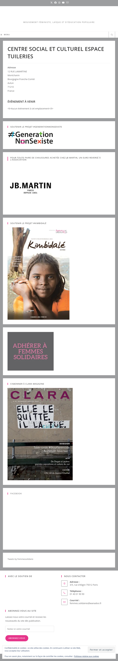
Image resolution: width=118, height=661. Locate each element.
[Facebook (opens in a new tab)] (55, 2)
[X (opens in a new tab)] (51, 2)
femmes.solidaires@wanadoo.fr (85, 603)
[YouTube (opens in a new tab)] (63, 2)
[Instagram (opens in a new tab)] (59, 2)
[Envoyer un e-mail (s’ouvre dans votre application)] (67, 2)
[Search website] (112, 35)
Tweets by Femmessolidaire (20, 559)
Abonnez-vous (16, 638)
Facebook (16, 493)
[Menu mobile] (5, 35)
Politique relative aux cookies (86, 656)
